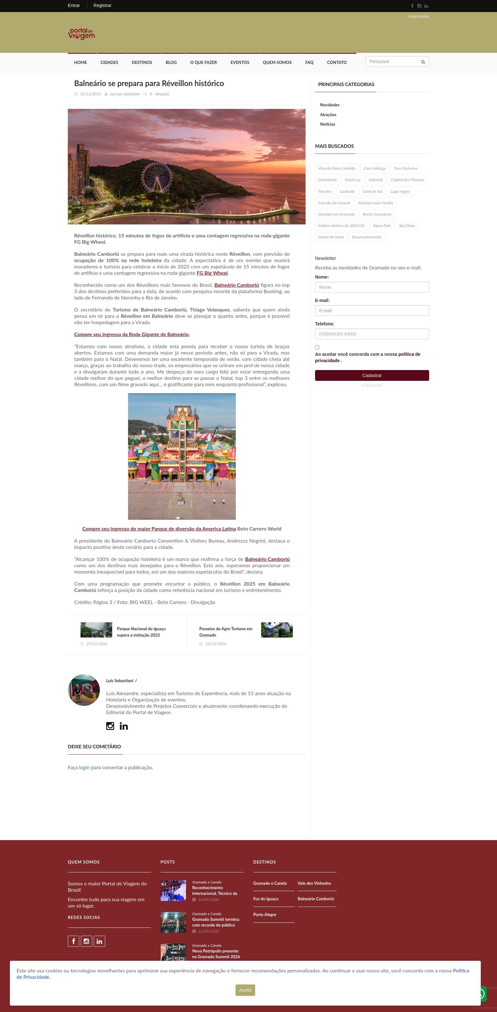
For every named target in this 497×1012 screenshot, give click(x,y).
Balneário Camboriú (236, 285)
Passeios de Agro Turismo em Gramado (225, 632)
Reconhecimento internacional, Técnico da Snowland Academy (214, 893)
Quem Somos (277, 62)
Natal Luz (352, 179)
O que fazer (203, 62)
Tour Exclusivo (406, 168)
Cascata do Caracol (334, 202)
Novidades (329, 104)
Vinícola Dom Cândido (336, 168)
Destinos (142, 62)
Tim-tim (325, 191)
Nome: (322, 277)
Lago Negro (400, 191)
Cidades (109, 62)
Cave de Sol (372, 191)
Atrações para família (375, 202)
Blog (171, 62)
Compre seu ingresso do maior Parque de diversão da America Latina (159, 528)
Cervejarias (327, 179)
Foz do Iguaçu (265, 898)
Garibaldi (346, 191)
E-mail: (322, 300)
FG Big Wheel (212, 273)
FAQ (309, 62)
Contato (337, 62)
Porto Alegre (264, 914)
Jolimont (376, 179)
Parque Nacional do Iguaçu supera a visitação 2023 (141, 632)
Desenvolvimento (366, 237)
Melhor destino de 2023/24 (341, 225)
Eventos (239, 62)
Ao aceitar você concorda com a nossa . (367, 357)
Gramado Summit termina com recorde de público (215, 922)
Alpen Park (382, 225)
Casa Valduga (374, 168)
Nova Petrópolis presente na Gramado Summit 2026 (216, 953)
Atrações (328, 114)
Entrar (74, 5)
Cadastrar (372, 375)
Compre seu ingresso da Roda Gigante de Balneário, (132, 334)
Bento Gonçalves (377, 214)
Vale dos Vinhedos (314, 883)
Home (80, 62)
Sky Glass (407, 225)
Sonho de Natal (331, 237)
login (84, 767)
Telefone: (324, 323)
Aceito (245, 990)
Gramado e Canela (207, 882)
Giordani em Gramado (336, 214)
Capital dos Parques (407, 179)
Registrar (103, 5)
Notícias (327, 124)
